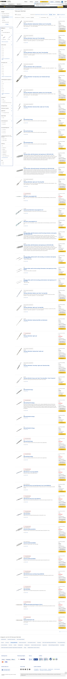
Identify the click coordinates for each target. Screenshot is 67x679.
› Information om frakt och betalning (45, 670)
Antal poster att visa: (18, 17)
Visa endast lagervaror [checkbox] (6, 32)
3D (27, 28)
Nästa (66, 17)
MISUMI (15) (4, 147)
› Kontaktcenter (36, 670)
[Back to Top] (66, 673)
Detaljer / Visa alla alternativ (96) (6, 76)
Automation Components (10, 9)
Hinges (25, 647)
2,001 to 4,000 (4, 140)
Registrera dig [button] (44, 1)
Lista (51, 14)
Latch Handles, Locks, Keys (31, 642)
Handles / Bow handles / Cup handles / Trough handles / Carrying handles (11, 647)
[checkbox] (6, 49)
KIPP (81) (4, 149)
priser (47, 14)
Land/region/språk (6, 669)
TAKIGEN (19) (4, 152)
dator (36, 659)
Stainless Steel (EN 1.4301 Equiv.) (7, 102)
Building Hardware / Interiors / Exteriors (33, 647)
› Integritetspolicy (50, 669)
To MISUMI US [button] (60, 6)
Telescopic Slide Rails (5, 17)
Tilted (9, 39)
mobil (30, 659)
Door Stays (3, 20)
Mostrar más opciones (5, 41)
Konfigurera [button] (62, 45)
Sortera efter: (28, 17)
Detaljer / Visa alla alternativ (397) (6, 59)
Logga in (52, 1)
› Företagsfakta (36, 669)
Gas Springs (39, 642)
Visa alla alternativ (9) (5, 157)
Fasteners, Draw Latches (5, 22)
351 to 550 (4, 122)
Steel (3, 99)
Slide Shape (4, 39)
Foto (55, 14)
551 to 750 (4, 124)
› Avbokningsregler (57, 669)
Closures (3, 18)
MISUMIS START (2, 9)
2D (25, 28)
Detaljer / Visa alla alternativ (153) (6, 94)
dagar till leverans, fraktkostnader (40, 14)
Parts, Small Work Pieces (61, 642)
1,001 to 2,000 (4, 138)
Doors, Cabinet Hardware (18, 9)
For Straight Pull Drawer (6, 112)
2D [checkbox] (3, 162)
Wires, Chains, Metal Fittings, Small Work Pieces (49, 642)
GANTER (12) (4, 154)
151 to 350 (4, 129)
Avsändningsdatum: (43, 17)
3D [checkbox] (3, 163)
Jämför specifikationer (62, 14)
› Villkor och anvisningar (43, 669)
